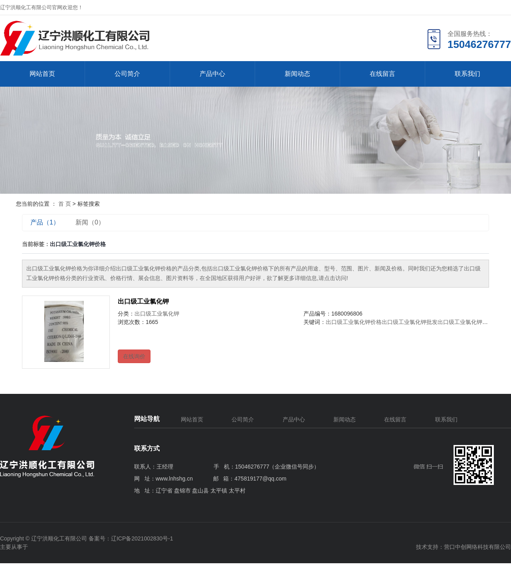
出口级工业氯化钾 (143, 301)
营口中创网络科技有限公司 (477, 547)
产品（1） (44, 222)
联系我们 (467, 73)
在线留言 (382, 73)
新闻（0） (90, 222)
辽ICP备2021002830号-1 (142, 538)
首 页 (64, 204)
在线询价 (134, 356)
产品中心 (212, 73)
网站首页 (42, 73)
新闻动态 (297, 73)
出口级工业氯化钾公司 (465, 322)
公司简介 (127, 73)
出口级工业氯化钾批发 (410, 322)
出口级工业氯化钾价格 (354, 322)
